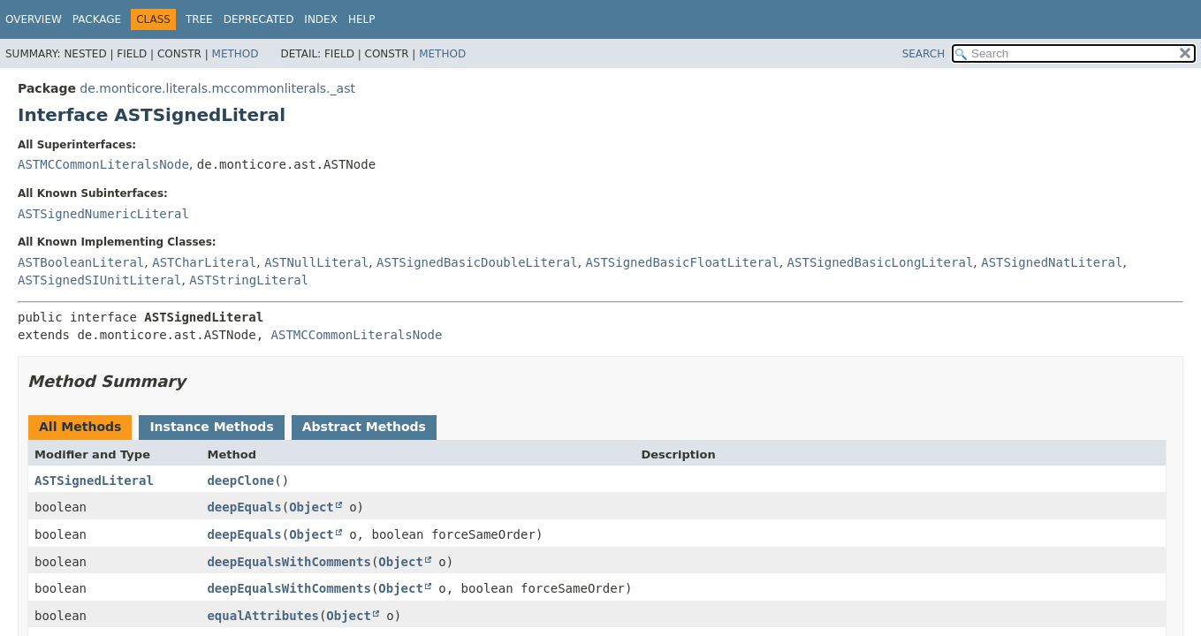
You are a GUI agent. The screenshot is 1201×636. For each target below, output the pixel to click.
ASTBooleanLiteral (81, 262)
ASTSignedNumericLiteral (103, 214)
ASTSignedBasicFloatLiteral (682, 262)
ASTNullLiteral (316, 262)
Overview (33, 19)
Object (311, 507)
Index (321, 19)
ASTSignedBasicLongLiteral (880, 262)
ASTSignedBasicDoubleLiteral (477, 262)
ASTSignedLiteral (94, 480)
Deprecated (259, 19)
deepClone (240, 480)
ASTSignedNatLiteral (1051, 262)
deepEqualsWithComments (288, 562)
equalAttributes (262, 616)
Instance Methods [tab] (211, 427)
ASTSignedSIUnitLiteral (99, 280)
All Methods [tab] (80, 427)
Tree (199, 19)
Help (362, 19)
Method (235, 54)
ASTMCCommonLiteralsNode (103, 164)
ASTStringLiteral (248, 280)
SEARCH (924, 54)
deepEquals (244, 507)
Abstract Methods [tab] (364, 427)
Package (96, 19)
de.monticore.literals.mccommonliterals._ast (217, 88)
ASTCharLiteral (204, 262)
